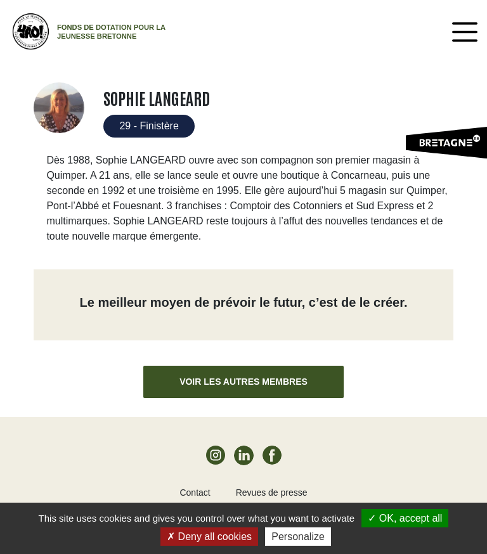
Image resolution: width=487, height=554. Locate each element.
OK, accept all (405, 518)
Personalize (298, 536)
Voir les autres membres (243, 382)
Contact (194, 492)
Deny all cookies (209, 536)
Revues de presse (272, 492)
